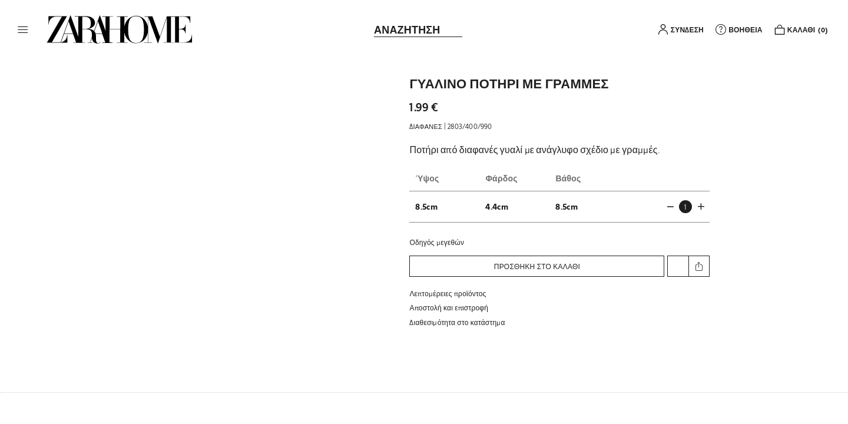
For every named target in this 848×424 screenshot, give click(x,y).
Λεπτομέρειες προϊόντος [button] (447, 293)
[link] (119, 29)
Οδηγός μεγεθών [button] (436, 242)
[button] (23, 29)
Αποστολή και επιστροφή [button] (448, 307)
